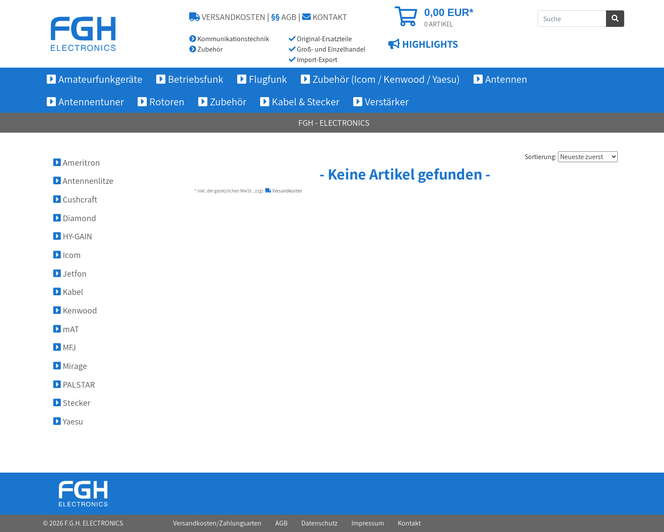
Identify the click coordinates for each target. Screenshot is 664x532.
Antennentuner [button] (91, 101)
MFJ (64, 347)
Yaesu (68, 421)
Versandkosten (283, 191)
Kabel (68, 291)
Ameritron (76, 162)
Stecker (71, 402)
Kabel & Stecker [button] (305, 101)
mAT (66, 329)
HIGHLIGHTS (429, 44)
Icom (67, 255)
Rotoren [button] (166, 101)
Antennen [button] (506, 79)
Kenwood (75, 310)
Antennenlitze (83, 180)
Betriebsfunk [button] (195, 79)
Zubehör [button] (228, 101)
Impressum (367, 523)
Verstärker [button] (387, 101)
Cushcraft (75, 199)
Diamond (74, 218)
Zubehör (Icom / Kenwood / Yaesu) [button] (386, 79)
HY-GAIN (72, 236)
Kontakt (409, 523)
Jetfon (70, 273)
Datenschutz (319, 523)
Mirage (70, 366)
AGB (284, 17)
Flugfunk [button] (268, 79)
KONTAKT (324, 17)
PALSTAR (74, 384)
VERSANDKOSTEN (227, 17)
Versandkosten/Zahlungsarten (217, 523)
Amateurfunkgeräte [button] (100, 79)
